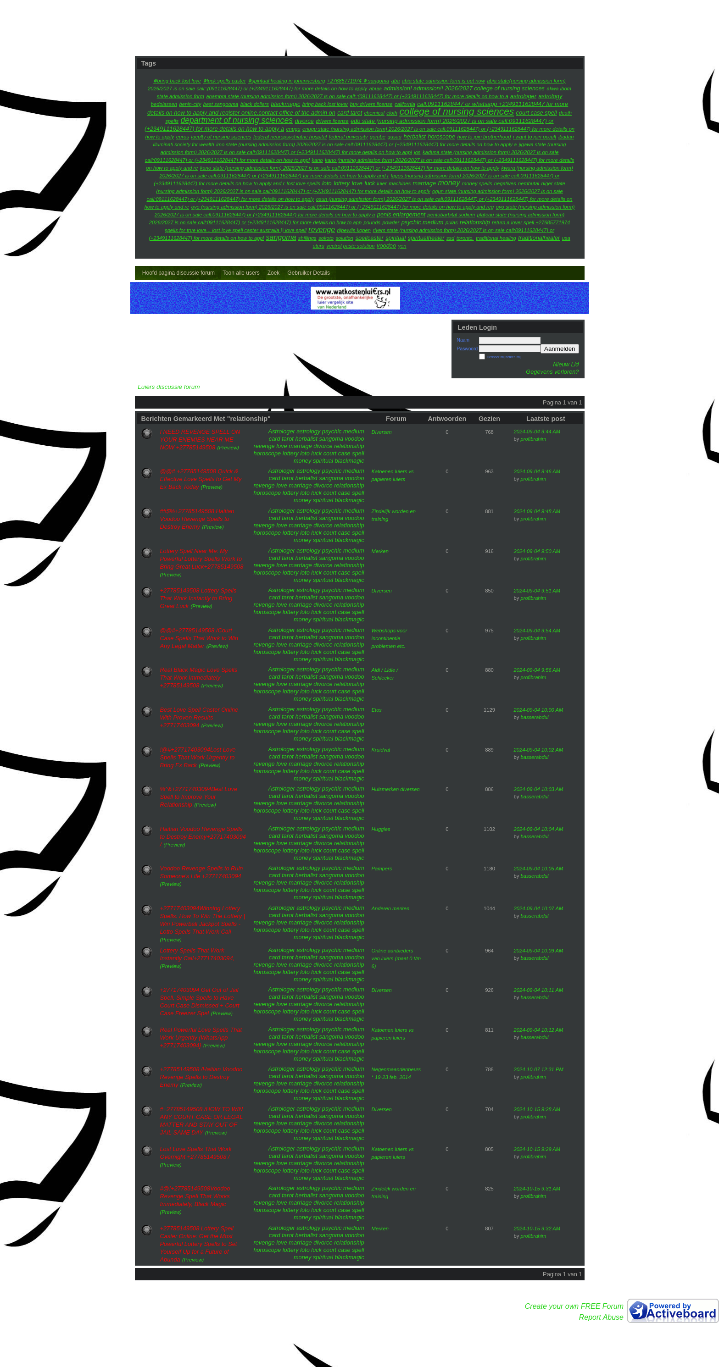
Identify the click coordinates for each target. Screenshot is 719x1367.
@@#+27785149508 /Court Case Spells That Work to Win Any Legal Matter (199, 638)
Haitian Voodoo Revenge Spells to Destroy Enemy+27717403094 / (203, 836)
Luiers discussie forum (169, 386)
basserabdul (534, 717)
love (281, 446)
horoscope (267, 453)
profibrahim (533, 439)
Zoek (274, 273)
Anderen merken (391, 908)
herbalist (306, 438)
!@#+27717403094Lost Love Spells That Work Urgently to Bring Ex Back (198, 757)
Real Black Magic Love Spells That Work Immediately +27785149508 (199, 677)
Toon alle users (241, 273)
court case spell (343, 453)
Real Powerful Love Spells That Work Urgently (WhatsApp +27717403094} (201, 1037)
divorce (322, 446)
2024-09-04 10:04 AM (538, 829)
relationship (349, 446)
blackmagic (349, 460)
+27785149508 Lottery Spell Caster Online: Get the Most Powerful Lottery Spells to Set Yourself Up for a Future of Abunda (198, 1244)
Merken (380, 551)
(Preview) (228, 447)
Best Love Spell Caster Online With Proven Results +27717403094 (199, 717)
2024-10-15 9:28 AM (537, 1109)
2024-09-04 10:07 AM (538, 908)
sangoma (331, 438)
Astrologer (281, 431)
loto (305, 453)
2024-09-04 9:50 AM (537, 551)
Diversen (382, 432)
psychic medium (343, 431)
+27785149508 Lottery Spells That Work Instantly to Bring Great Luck (198, 598)
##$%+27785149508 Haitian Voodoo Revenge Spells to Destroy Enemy (197, 519)
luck (316, 453)
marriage (300, 446)
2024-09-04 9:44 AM (537, 431)
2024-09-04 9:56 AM (537, 670)
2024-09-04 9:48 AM (537, 511)
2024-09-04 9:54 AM (537, 630)
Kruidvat (381, 750)
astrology (308, 431)
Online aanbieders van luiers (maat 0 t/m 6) (396, 958)
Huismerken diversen (396, 789)
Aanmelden (559, 348)
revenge (263, 446)
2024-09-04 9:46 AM (537, 471)
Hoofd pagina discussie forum (178, 273)
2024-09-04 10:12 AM (538, 1030)
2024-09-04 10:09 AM (538, 950)
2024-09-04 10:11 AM (538, 990)
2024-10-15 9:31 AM (537, 1188)
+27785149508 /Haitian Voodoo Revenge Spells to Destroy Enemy (201, 1077)
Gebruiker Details (308, 273)
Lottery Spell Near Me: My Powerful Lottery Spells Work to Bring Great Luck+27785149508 (202, 559)
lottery (291, 453)
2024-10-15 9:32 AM (537, 1228)
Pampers (382, 868)
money (302, 460)
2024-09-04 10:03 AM (538, 789)
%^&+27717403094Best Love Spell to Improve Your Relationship (199, 797)
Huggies (381, 829)
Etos (377, 710)
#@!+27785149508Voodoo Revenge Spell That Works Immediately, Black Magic (195, 1196)
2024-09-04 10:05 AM (538, 868)
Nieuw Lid (566, 364)
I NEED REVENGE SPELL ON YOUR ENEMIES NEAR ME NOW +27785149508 (200, 439)
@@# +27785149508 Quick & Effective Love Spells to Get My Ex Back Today (201, 479)
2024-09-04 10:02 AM (538, 750)
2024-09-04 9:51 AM (537, 590)
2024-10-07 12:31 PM (538, 1069)
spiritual (323, 460)
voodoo (354, 438)
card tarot (281, 438)
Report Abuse (601, 1317)
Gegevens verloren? (552, 371)
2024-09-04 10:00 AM (538, 710)
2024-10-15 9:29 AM (537, 1149)
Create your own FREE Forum (574, 1306)
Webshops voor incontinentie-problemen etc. (389, 638)
